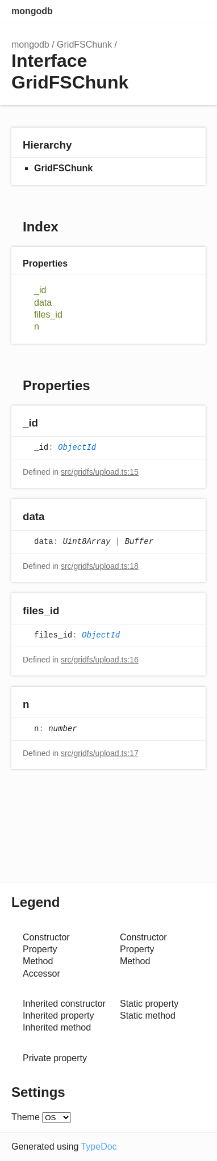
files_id (48, 314)
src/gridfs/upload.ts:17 (100, 753)
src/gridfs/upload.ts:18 (100, 566)
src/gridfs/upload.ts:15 (100, 471)
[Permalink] (49, 424)
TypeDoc (98, 1146)
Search (148, 11)
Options (171, 11)
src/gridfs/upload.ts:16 (100, 659)
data (43, 302)
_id (40, 290)
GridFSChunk (84, 44)
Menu (194, 11)
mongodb (32, 11)
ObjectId (77, 448)
